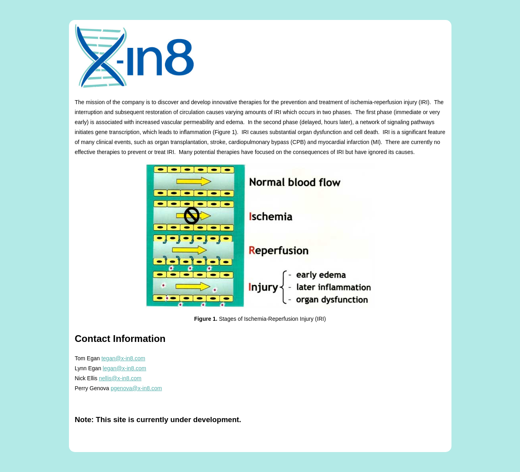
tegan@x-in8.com (123, 358)
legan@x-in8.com (124, 368)
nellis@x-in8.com (120, 378)
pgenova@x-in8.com (136, 388)
